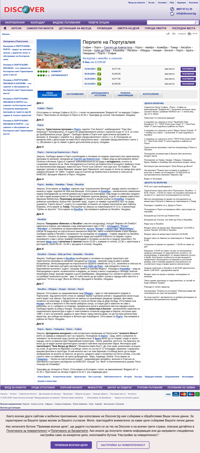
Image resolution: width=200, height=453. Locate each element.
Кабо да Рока (102, 50)
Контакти (132, 394)
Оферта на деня (83, 394)
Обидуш (88, 293)
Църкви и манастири (47, 381)
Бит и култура (95, 377)
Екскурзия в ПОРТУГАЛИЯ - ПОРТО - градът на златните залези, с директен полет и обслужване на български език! (17, 52)
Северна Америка (62, 404)
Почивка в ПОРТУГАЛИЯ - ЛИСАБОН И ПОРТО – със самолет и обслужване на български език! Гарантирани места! (18, 127)
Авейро (66, 188)
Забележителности (112, 377)
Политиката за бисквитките (69, 430)
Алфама (102, 234)
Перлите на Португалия (109, 42)
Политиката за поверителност (26, 430)
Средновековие (172, 377)
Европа (26, 404)
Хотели (13, 394)
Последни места (118, 394)
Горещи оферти (100, 394)
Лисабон (78, 209)
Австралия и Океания (114, 404)
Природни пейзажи (153, 377)
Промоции (68, 394)
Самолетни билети (28, 394)
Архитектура (80, 377)
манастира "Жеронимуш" (120, 228)
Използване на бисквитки (99, 398)
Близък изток (37, 404)
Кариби (98, 404)
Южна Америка (80, 404)
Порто (77, 129)
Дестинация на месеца (50, 394)
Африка (49, 404)
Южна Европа (44, 377)
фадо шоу (51, 241)
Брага (104, 336)
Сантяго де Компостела (118, 47)
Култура (138, 377)
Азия (91, 404)
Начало (6, 34)
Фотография (188, 377)
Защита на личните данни (127, 398)
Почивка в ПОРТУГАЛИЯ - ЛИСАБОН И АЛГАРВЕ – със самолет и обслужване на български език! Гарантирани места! (18, 86)
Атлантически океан (62, 377)
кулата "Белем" (95, 228)
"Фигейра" (42, 228)
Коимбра (106, 191)
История (128, 377)
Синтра (92, 261)
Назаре (40, 303)
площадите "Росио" (118, 226)
